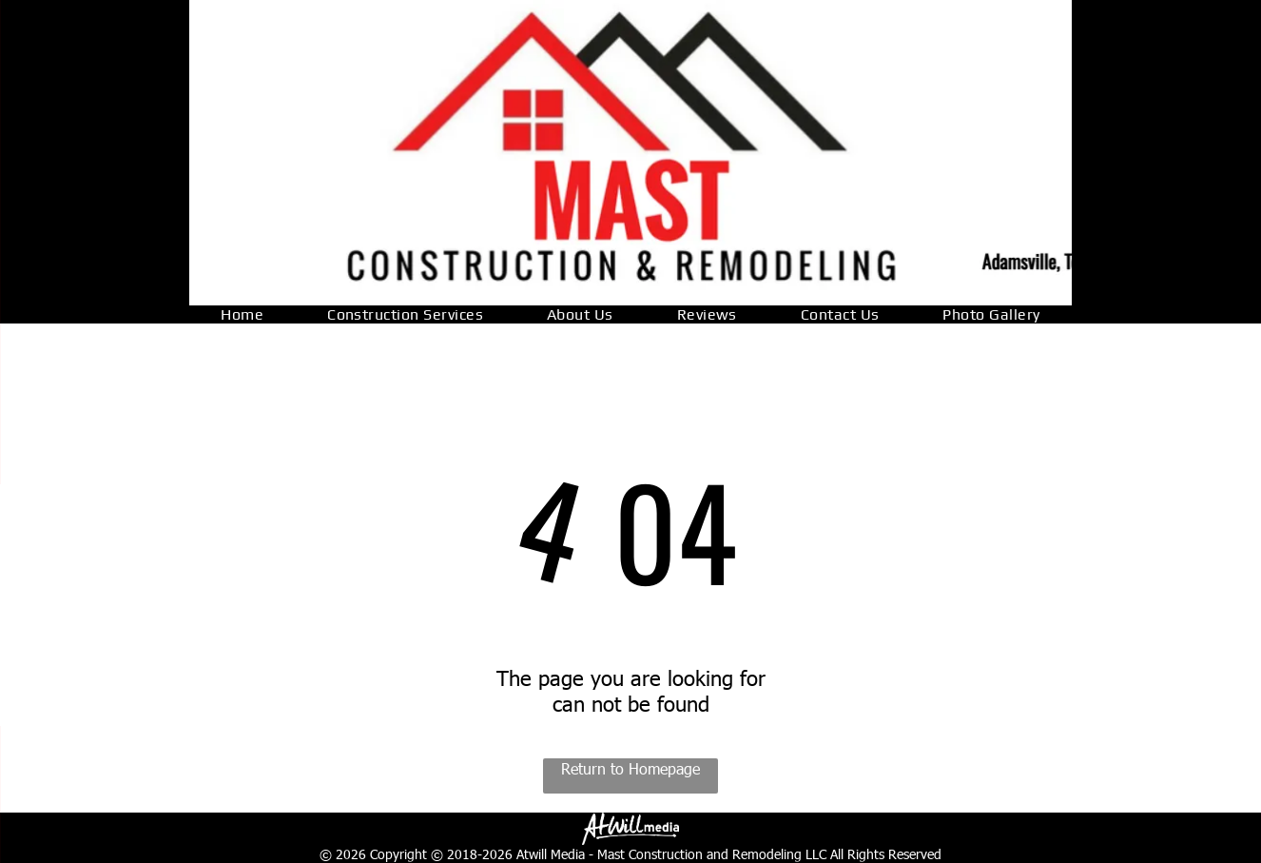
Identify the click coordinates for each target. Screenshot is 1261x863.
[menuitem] (242, 314)
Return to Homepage (630, 768)
